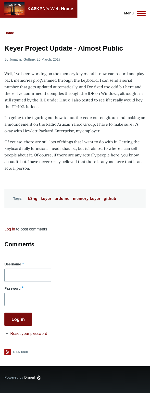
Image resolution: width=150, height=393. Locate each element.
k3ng (33, 198)
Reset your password (28, 333)
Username (12, 264)
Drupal (29, 377)
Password (12, 288)
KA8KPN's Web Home (50, 8)
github (110, 198)
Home (9, 33)
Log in (9, 229)
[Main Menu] (133, 13)
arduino (62, 198)
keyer (46, 198)
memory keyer (86, 198)
